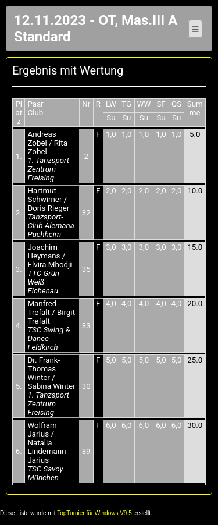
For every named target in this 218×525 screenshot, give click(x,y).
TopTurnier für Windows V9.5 (94, 513)
